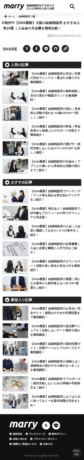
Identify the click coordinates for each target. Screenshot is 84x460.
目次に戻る (76, 452)
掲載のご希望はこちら (25, 443)
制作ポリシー (59, 433)
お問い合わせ (20, 438)
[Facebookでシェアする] (36, 48)
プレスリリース (37, 433)
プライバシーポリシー (45, 438)
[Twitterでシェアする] (26, 48)
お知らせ (48, 443)
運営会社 (17, 433)
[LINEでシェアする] (46, 48)
